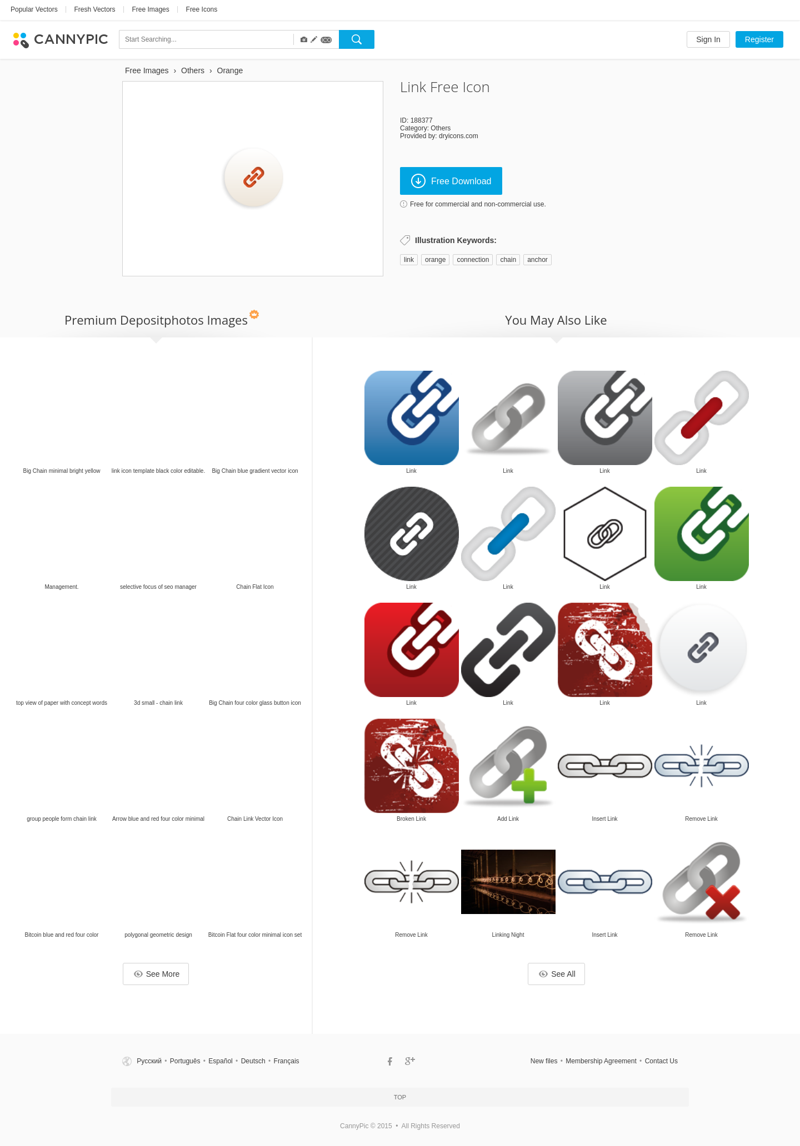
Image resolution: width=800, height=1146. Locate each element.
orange (435, 260)
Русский (149, 1061)
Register (759, 39)
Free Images (150, 9)
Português (185, 1061)
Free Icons (202, 9)
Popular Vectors (34, 9)
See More (157, 974)
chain (508, 260)
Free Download (451, 181)
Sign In (708, 39)
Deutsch (253, 1061)
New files (544, 1061)
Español (220, 1061)
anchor (537, 260)
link (409, 260)
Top (400, 1097)
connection (473, 260)
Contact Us (661, 1061)
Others (441, 128)
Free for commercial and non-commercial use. (478, 204)
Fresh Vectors (95, 9)
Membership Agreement (601, 1061)
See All (557, 974)
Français (286, 1061)
